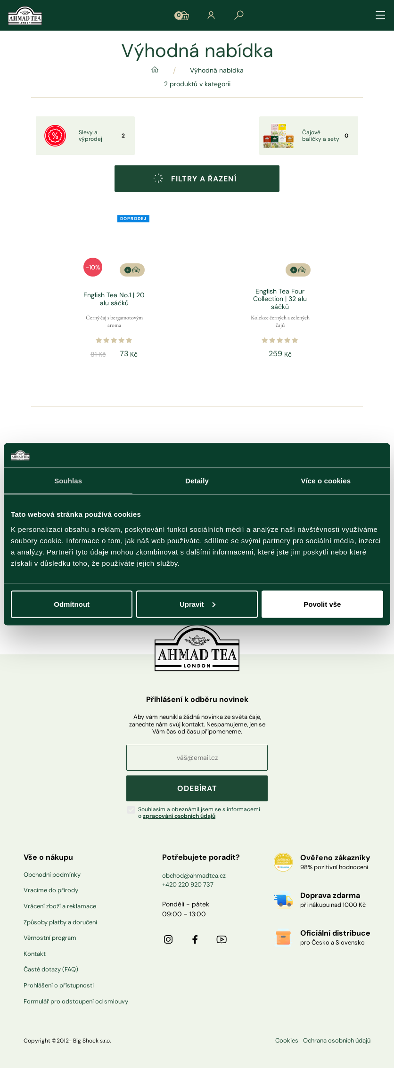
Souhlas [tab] (68, 481)
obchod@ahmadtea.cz (194, 876)
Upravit (197, 604)
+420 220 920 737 (187, 884)
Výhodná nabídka (217, 70)
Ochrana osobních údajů (336, 1040)
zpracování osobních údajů (179, 816)
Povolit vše (322, 604)
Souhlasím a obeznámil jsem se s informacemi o (199, 813)
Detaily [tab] (197, 481)
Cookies (286, 1040)
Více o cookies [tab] (326, 481)
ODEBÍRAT (197, 788)
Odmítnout (72, 604)
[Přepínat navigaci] (380, 15)
